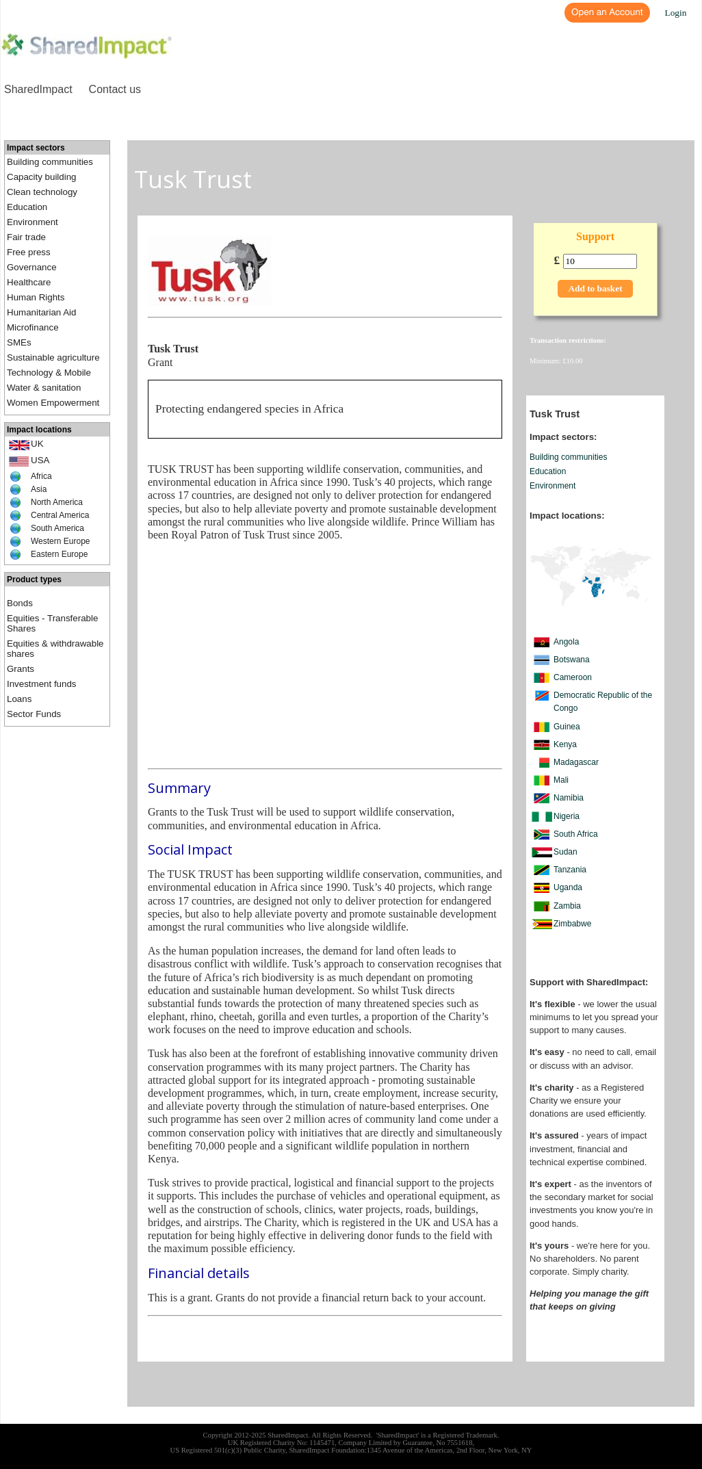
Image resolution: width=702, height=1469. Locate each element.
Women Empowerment (53, 403)
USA (40, 460)
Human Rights (35, 297)
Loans (19, 699)
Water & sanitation (44, 387)
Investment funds (42, 684)
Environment (32, 222)
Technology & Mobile (49, 372)
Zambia (567, 906)
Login (676, 13)
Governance (32, 267)
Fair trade (26, 237)
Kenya (565, 744)
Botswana (572, 659)
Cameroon (573, 677)
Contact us (115, 89)
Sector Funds (34, 714)
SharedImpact (38, 89)
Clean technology (42, 192)
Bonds (20, 603)
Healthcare (29, 282)
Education (27, 207)
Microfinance (33, 327)
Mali (561, 780)
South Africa (576, 834)
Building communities (50, 162)
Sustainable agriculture (53, 357)
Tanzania (570, 869)
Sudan (565, 852)
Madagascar (576, 762)
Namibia (569, 798)
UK (37, 444)
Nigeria (567, 816)
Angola (566, 642)
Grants (20, 669)
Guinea (567, 726)
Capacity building (42, 177)
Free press (29, 252)
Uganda (568, 887)
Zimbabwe (572, 923)
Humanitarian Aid (42, 312)
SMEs (19, 342)
